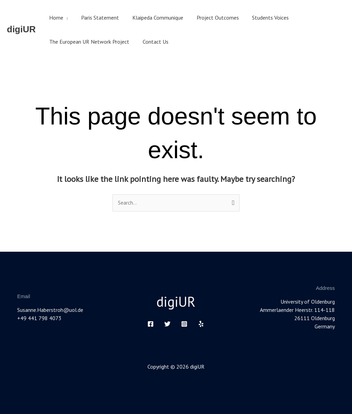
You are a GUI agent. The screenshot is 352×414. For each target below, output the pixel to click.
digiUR (21, 29)
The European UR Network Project (88, 41)
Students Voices (260, 17)
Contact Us (152, 41)
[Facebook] (150, 324)
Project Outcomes (209, 17)
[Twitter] (167, 324)
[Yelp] (201, 324)
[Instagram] (184, 324)
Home (55, 17)
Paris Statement (97, 17)
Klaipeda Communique (151, 17)
